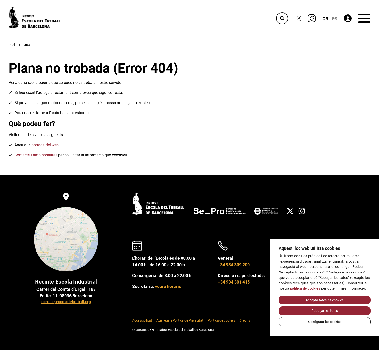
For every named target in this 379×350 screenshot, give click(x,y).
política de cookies (305, 288)
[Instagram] (311, 18)
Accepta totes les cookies (324, 300)
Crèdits (245, 320)
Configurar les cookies (324, 322)
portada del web (45, 145)
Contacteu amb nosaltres (36, 155)
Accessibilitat (142, 320)
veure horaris (168, 286)
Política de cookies (221, 320)
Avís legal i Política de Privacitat (179, 320)
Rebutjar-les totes (325, 311)
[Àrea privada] (348, 18)
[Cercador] (282, 18)
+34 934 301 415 (234, 282)
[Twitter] (299, 18)
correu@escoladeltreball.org (66, 302)
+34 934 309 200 (234, 264)
